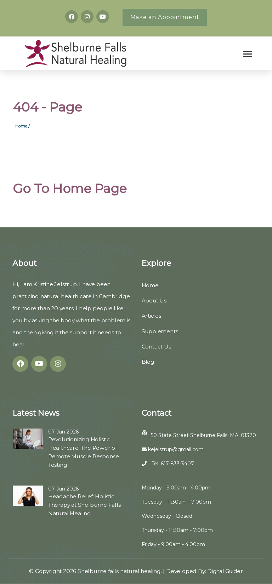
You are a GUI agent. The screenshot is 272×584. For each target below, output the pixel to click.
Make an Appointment (164, 17)
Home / (22, 126)
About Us (154, 300)
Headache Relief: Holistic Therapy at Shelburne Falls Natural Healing (84, 505)
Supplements (160, 331)
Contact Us (156, 346)
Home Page (90, 189)
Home (150, 285)
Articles (152, 316)
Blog (148, 361)
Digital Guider (225, 571)
